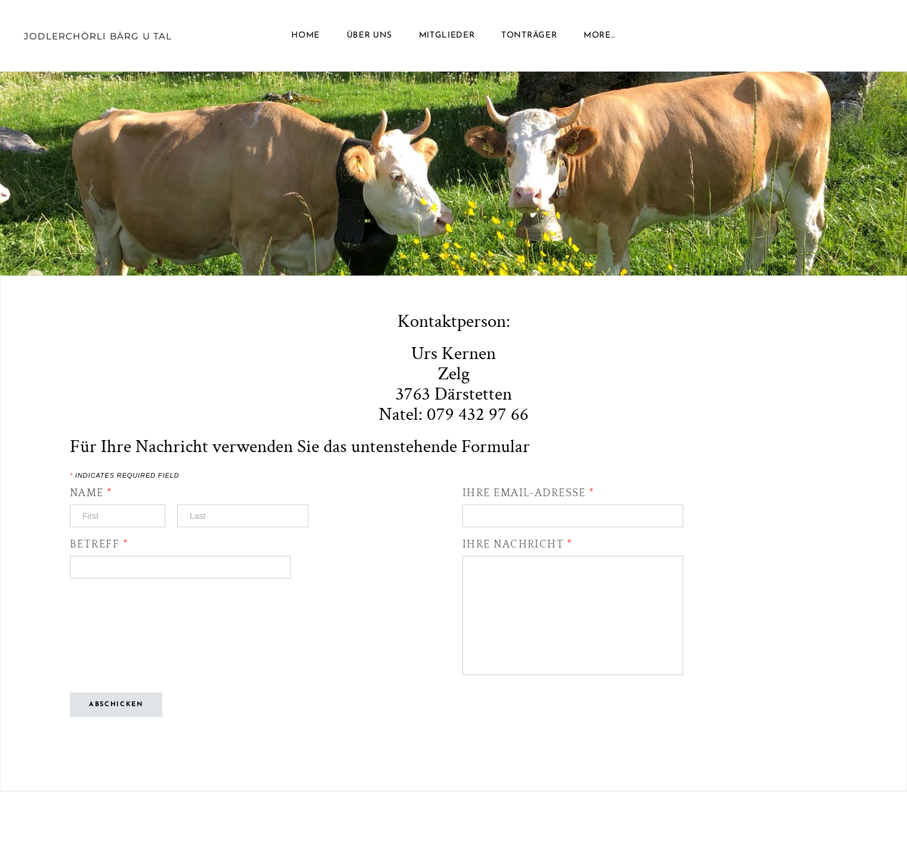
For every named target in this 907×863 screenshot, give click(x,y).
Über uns (370, 35)
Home (305, 35)
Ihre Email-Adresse (528, 493)
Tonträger (529, 35)
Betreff (99, 544)
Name (91, 493)
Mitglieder (447, 35)
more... (600, 35)
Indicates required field (124, 475)
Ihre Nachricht (517, 544)
